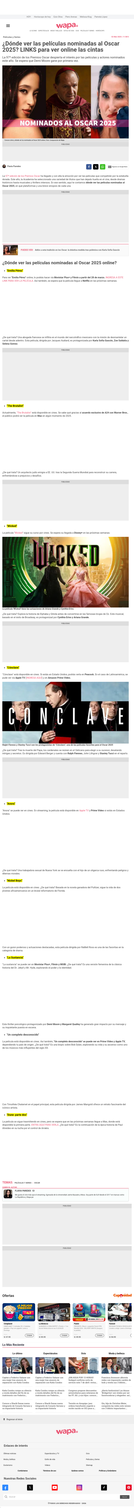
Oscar (37, 1183)
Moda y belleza (9, 1459)
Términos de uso (49, 1471)
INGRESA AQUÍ (34, 677)
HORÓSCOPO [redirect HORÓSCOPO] (100, 31)
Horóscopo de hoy (42, 17)
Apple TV (84, 810)
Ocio (88, 1454)
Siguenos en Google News (117, 166)
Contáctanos (23, 1471)
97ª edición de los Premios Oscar (22, 176)
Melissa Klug (86, 17)
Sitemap (89, 1465)
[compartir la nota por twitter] (95, 167)
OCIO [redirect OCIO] (77, 31)
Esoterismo (8, 1465)
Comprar (29, 1335)
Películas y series (23, 1183)
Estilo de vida (50, 1459)
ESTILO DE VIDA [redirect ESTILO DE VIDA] (69, 31)
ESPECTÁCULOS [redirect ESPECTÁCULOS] (43, 31)
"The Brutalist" (24, 412)
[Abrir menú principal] (8, 26)
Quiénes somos (77, 1471)
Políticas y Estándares (107, 1471)
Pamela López (101, 17)
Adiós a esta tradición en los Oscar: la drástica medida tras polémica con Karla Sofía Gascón (77, 250)
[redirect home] (67, 28)
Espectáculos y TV (52, 1454)
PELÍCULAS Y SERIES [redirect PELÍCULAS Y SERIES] (87, 31)
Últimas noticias (10, 1454)
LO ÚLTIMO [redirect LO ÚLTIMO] (33, 31)
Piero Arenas (71, 17)
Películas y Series (11, 37)
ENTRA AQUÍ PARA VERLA (45, 1124)
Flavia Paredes (14, 166)
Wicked (19, 532)
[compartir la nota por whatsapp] (102, 167)
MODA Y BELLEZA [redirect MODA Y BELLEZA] (56, 31)
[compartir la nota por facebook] (89, 167)
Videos (47, 1465)
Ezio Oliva (58, 17)
